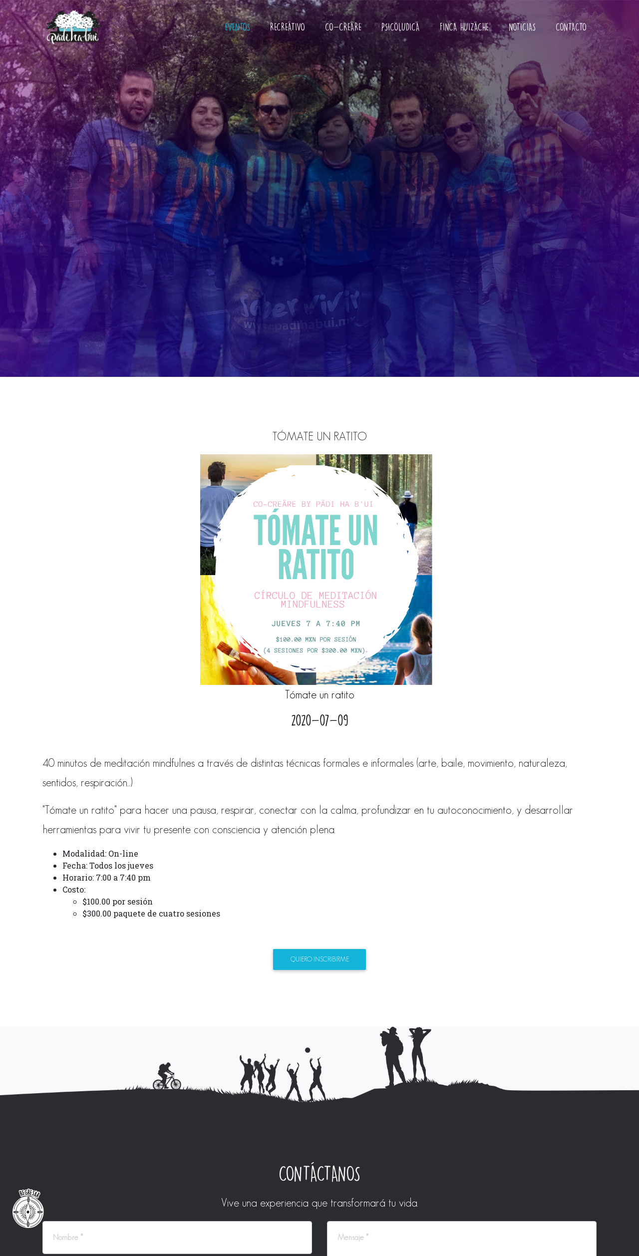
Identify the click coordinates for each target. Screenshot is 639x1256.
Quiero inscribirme (319, 959)
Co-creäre (343, 34)
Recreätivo (287, 34)
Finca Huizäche (464, 34)
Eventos (237, 34)
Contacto (571, 34)
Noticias (522, 34)
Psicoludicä (400, 34)
